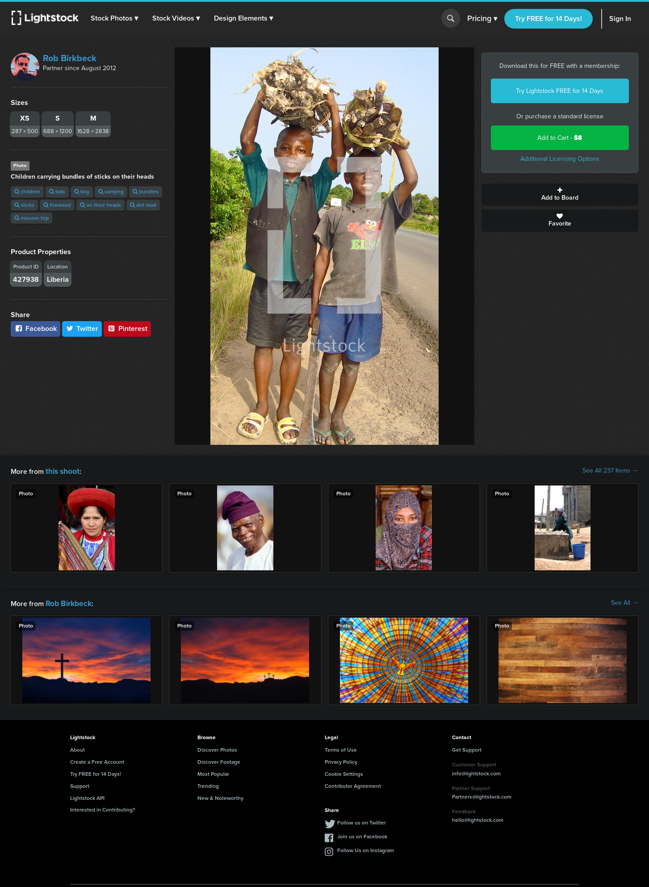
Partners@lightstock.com (481, 795)
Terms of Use (341, 748)
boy (81, 192)
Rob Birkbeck (69, 58)
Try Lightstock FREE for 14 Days (559, 91)
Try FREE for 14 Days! (548, 18)
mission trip (31, 218)
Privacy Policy (341, 760)
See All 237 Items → (610, 470)
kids (57, 192)
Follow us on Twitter (361, 821)
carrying (111, 192)
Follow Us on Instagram (365, 849)
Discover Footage (218, 760)
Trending (208, 784)
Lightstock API (87, 796)
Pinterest (127, 328)
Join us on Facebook (362, 835)
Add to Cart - (559, 137)
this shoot (61, 470)
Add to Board (560, 194)
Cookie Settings (344, 772)
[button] (115, 18)
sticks (24, 205)
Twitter (82, 328)
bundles (146, 192)
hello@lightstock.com (477, 818)
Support (79, 784)
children (27, 192)
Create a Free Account (97, 760)
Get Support (467, 748)
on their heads (100, 205)
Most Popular (213, 772)
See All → (624, 602)
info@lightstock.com (476, 772)
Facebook (35, 328)
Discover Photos (217, 748)
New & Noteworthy (220, 796)
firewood (57, 205)
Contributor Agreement (353, 784)
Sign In (620, 18)
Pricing (482, 19)
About (77, 748)
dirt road (143, 205)
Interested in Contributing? (102, 808)
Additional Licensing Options (559, 158)
